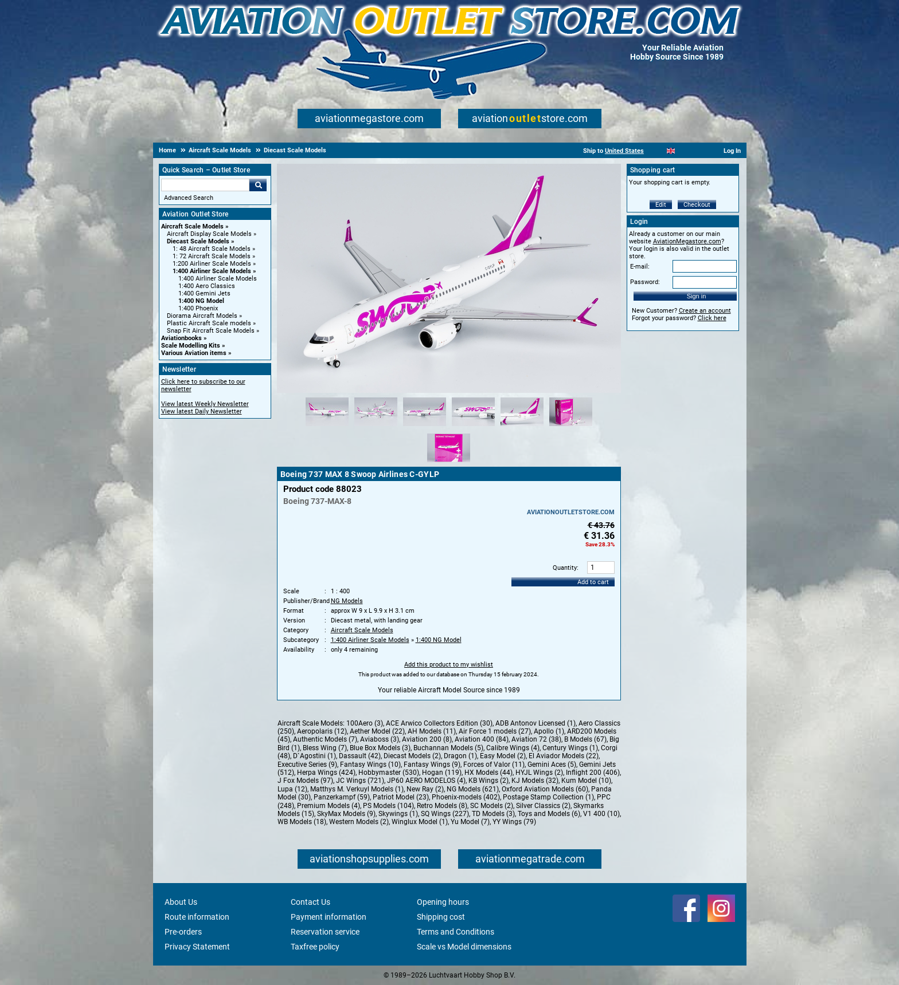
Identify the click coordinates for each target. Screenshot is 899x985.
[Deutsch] (699, 151)
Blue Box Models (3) (380, 748)
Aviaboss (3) (379, 739)
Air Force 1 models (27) (495, 731)
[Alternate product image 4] (473, 427)
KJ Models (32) (534, 781)
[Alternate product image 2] (375, 427)
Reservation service (325, 931)
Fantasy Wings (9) (432, 765)
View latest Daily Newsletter (201, 411)
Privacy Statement (197, 946)
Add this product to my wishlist (448, 664)
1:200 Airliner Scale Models (212, 263)
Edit (660, 204)
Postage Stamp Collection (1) (548, 797)
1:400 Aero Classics (206, 286)
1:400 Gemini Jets (204, 293)
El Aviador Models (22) (564, 756)
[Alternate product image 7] (448, 463)
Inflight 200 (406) (593, 773)
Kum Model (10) (586, 781)
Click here (712, 318)
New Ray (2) (425, 789)
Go (258, 185)
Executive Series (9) (307, 765)
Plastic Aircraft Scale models (209, 323)
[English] (671, 151)
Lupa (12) (292, 789)
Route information (197, 916)
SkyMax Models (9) (346, 814)
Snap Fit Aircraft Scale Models (211, 330)
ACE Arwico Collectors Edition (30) (439, 723)
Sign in (696, 296)
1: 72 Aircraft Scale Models (212, 256)
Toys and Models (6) (549, 814)
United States (624, 151)
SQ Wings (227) (445, 814)
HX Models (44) (488, 773)
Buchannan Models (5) (448, 748)
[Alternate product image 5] (522, 427)
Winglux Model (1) (420, 822)
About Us (181, 902)
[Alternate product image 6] (570, 427)
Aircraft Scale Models (192, 226)
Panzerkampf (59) (342, 797)
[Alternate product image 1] (327, 427)
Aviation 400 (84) (482, 739)
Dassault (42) (360, 756)
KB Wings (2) (488, 781)
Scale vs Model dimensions (464, 946)
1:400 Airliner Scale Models (212, 271)
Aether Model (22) (377, 731)
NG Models (347, 601)
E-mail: (640, 266)
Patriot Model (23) (401, 797)
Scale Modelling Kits (190, 345)
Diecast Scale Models (198, 241)
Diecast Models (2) (412, 756)
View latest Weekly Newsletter (205, 404)
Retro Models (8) (442, 806)
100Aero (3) (364, 723)
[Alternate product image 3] (424, 427)
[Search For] (205, 185)
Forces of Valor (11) (494, 765)
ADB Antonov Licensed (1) (535, 723)
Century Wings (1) (570, 748)
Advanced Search (188, 198)
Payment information (328, 916)
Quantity (565, 568)
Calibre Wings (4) (513, 748)
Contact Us (310, 902)
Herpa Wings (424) (326, 773)
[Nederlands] (656, 151)
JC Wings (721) (360, 781)
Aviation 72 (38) (536, 739)
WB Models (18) (301, 822)
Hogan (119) (442, 773)
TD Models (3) (493, 814)
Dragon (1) (460, 756)
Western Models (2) (359, 822)
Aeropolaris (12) (322, 731)
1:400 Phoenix (198, 308)
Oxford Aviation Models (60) (545, 789)
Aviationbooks (181, 338)
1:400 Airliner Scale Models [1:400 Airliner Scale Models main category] (217, 278)
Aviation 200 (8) (427, 739)
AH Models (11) (432, 731)
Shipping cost (441, 916)
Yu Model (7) (470, 822)
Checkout (696, 204)
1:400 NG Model (201, 301)
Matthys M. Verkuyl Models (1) (357, 789)
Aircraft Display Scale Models (209, 234)
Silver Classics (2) (543, 806)
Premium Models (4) (328, 806)
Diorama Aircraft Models (202, 316)
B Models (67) (585, 739)
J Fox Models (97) (305, 781)
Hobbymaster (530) (388, 773)
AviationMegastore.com (687, 241)
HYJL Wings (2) (539, 773)
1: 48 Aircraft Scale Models (212, 249)
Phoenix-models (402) (466, 797)
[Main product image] (449, 391)
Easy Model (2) (503, 756)
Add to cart (593, 582)
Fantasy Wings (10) (370, 765)
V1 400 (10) (601, 814)
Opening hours (443, 902)
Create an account (705, 310)
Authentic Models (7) (325, 739)
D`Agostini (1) (314, 756)
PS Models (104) (388, 806)
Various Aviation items (193, 353)
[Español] (685, 151)
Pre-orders (183, 931)
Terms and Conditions (455, 931)
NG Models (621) (473, 789)
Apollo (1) (549, 731)
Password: (645, 282)
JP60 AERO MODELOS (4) (426, 781)
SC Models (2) (491, 806)
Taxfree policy (315, 946)
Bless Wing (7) (325, 748)
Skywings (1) (398, 814)
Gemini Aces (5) (551, 765)
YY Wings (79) (514, 822)
